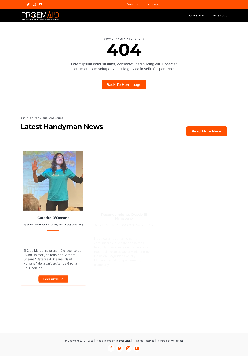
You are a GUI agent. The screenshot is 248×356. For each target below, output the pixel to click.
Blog (80, 222)
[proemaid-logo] (40, 12)
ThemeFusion (123, 340)
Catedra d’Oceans (53, 216)
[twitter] (28, 4)
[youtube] (40, 4)
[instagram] (34, 4)
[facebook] (22, 4)
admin (30, 222)
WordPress (177, 340)
